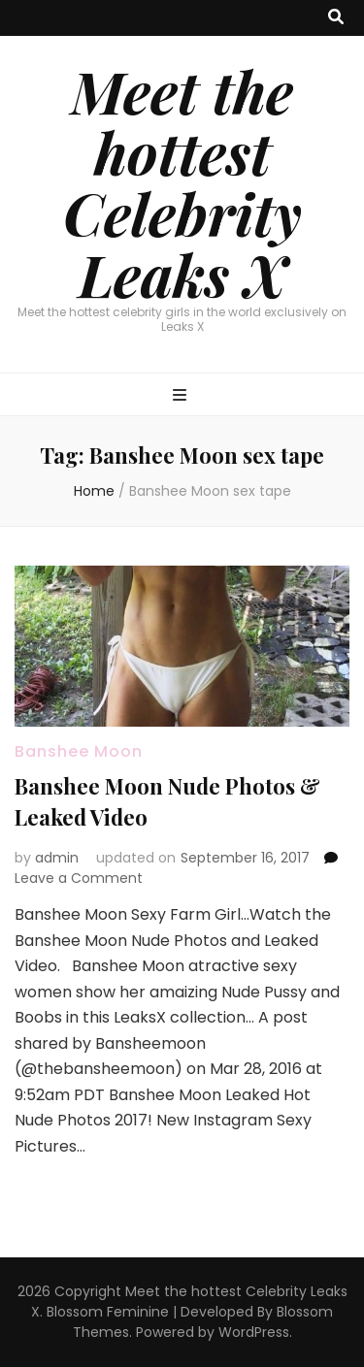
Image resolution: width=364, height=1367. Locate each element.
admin (57, 857)
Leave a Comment (79, 878)
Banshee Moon (79, 751)
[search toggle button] (336, 18)
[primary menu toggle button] (182, 396)
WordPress (253, 1332)
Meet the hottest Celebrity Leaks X (182, 181)
